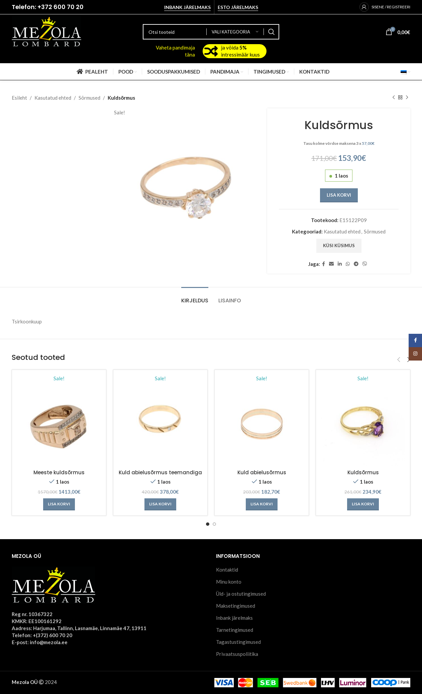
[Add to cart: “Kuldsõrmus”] (363, 504)
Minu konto (228, 582)
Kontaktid (227, 570)
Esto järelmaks (238, 7)
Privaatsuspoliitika (237, 654)
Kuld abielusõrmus (261, 472)
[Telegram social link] (356, 264)
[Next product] (407, 97)
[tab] (194, 297)
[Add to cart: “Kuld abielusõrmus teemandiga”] (160, 504)
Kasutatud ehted (52, 98)
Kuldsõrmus (363, 472)
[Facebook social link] (323, 264)
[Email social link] (331, 264)
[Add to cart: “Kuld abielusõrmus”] (262, 504)
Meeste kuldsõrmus (59, 472)
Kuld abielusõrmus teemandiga (160, 472)
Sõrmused (89, 98)
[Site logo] (46, 31)
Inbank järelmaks (187, 7)
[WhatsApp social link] (348, 264)
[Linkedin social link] (340, 264)
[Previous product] (393, 97)
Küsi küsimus (338, 245)
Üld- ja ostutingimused (241, 594)
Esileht (19, 98)
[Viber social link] (364, 264)
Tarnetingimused (234, 630)
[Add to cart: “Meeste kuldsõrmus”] (59, 504)
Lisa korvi (338, 195)
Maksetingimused (235, 606)
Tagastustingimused (238, 642)
